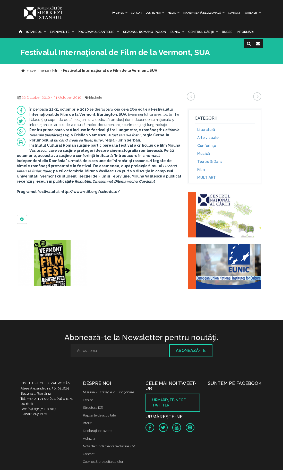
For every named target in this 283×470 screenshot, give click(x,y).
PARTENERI (251, 12)
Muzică (203, 154)
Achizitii (89, 438)
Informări (245, 32)
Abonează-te (191, 350)
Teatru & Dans (209, 161)
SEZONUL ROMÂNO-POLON (144, 32)
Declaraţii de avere (97, 431)
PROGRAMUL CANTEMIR (96, 32)
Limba (118, 12)
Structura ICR (93, 408)
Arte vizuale (208, 138)
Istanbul (34, 32)
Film (201, 169)
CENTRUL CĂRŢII (201, 32)
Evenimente (60, 32)
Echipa (88, 400)
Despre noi (153, 12)
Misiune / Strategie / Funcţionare (108, 392)
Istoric (87, 423)
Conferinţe (206, 146)
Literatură (206, 130)
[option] (52, 263)
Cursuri (136, 12)
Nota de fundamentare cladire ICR (109, 446)
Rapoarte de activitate (99, 415)
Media (172, 12)
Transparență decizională (202, 12)
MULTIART (206, 177)
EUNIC (175, 32)
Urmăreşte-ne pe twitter (169, 402)
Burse (227, 32)
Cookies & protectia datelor (103, 462)
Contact (234, 12)
